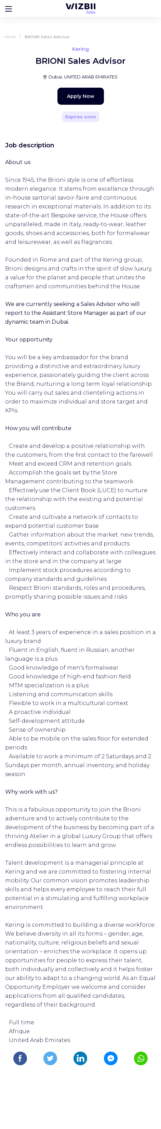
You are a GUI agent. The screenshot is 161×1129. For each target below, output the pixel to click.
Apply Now (80, 96)
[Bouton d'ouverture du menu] (8, 8)
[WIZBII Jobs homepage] (80, 8)
